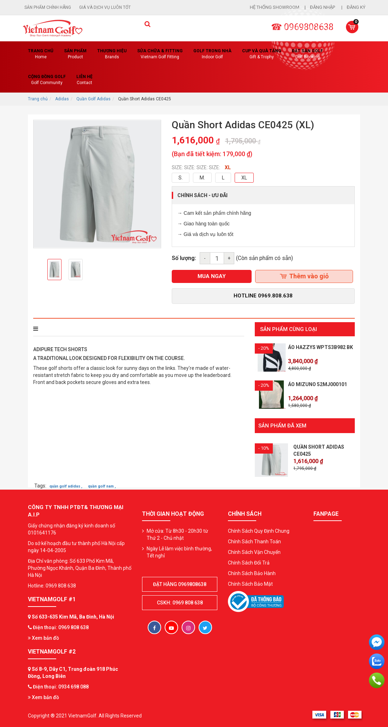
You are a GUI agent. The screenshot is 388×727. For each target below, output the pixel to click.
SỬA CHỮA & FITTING (160, 54)
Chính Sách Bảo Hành (252, 573)
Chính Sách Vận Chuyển (254, 552)
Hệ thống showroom (274, 7)
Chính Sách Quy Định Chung (258, 530)
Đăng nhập (323, 7)
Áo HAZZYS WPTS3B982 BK (320, 347)
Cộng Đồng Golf (47, 80)
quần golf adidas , (65, 486)
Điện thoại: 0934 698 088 (61, 686)
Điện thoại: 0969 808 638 (61, 627)
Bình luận (130, 328)
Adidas (62, 98)
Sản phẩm (75, 54)
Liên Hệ (84, 80)
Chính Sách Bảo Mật (250, 583)
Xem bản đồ (43, 637)
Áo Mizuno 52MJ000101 (317, 384)
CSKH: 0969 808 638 (180, 602)
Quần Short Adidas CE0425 (318, 450)
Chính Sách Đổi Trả (249, 562)
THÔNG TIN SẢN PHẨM (63, 328)
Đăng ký (356, 7)
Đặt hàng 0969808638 (179, 584)
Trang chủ (40, 54)
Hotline (263, 295)
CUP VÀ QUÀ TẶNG (261, 54)
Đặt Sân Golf (307, 54)
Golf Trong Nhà (212, 54)
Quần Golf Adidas (93, 98)
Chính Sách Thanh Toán (254, 541)
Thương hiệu (112, 54)
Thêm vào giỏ (304, 276)
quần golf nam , (102, 486)
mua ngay (212, 276)
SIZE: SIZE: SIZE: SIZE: (196, 167)
